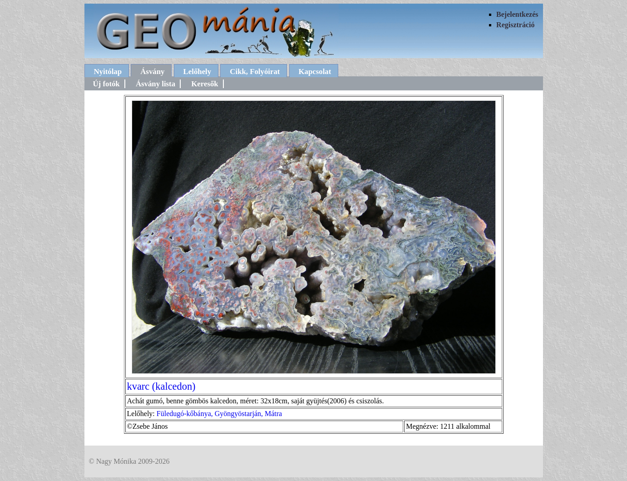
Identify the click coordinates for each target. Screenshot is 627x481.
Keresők (204, 83)
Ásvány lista (155, 83)
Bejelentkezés (517, 14)
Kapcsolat (315, 71)
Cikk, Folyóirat (255, 71)
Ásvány (152, 71)
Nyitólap (108, 71)
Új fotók (106, 83)
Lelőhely (197, 71)
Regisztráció (515, 25)
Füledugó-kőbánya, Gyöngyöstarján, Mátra (219, 413)
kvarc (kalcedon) (161, 386)
